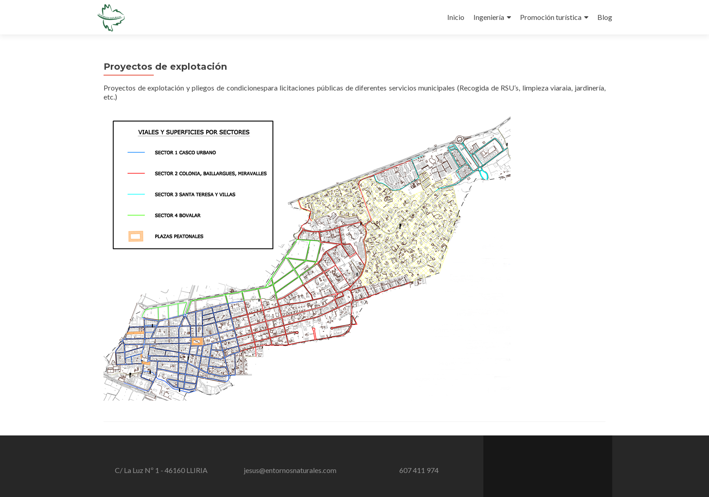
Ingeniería (488, 17)
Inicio (455, 17)
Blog (604, 17)
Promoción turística (550, 17)
